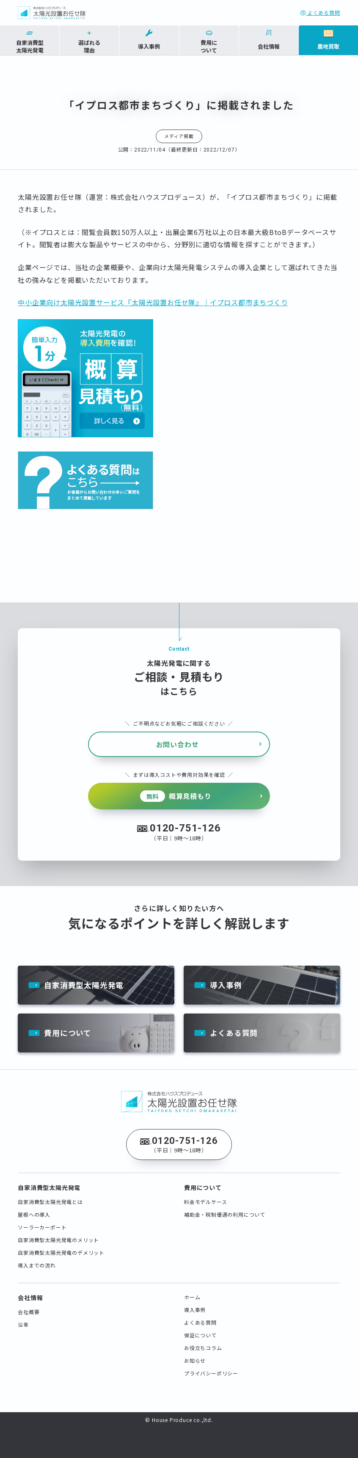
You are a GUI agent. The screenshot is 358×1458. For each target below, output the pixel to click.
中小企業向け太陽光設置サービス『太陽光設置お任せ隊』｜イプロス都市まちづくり (153, 302)
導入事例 (226, 977)
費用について (67, 1026)
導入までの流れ (37, 1258)
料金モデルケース (205, 1195)
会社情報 (30, 1291)
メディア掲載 (179, 136)
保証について (200, 1328)
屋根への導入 (34, 1208)
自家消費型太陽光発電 (84, 977)
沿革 (23, 1318)
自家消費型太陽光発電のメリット (58, 1233)
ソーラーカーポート (42, 1220)
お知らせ (195, 1354)
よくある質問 (320, 12)
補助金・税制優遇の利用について (224, 1208)
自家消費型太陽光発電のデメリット (61, 1246)
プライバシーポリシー (211, 1366)
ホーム (192, 1290)
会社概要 (28, 1305)
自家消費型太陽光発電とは (50, 1195)
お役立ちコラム (203, 1341)
